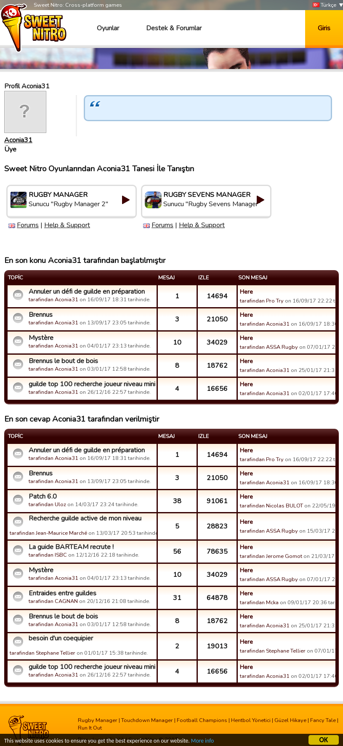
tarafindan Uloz (47, 504)
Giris (324, 28)
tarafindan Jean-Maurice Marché (48, 533)
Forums (28, 225)
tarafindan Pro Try (262, 301)
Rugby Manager (97, 720)
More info (202, 741)
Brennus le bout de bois (63, 361)
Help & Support (67, 225)
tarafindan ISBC (48, 555)
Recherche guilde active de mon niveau (85, 518)
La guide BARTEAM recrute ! (71, 547)
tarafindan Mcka (260, 602)
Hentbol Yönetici (251, 720)
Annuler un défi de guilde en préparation (87, 292)
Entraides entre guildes (62, 593)
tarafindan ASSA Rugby (269, 347)
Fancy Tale (323, 720)
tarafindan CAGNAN (53, 601)
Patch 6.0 (43, 496)
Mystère (41, 338)
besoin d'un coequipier (61, 638)
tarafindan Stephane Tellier (42, 653)
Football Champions (202, 720)
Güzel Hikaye (290, 720)
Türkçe (324, 5)
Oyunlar (108, 28)
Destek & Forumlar (174, 28)
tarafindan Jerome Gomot (271, 556)
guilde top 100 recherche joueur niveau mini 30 (91, 384)
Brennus (41, 315)
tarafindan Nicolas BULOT (271, 506)
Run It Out (90, 728)
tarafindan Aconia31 (53, 299)
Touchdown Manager (147, 720)
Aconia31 (18, 140)
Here (246, 291)
